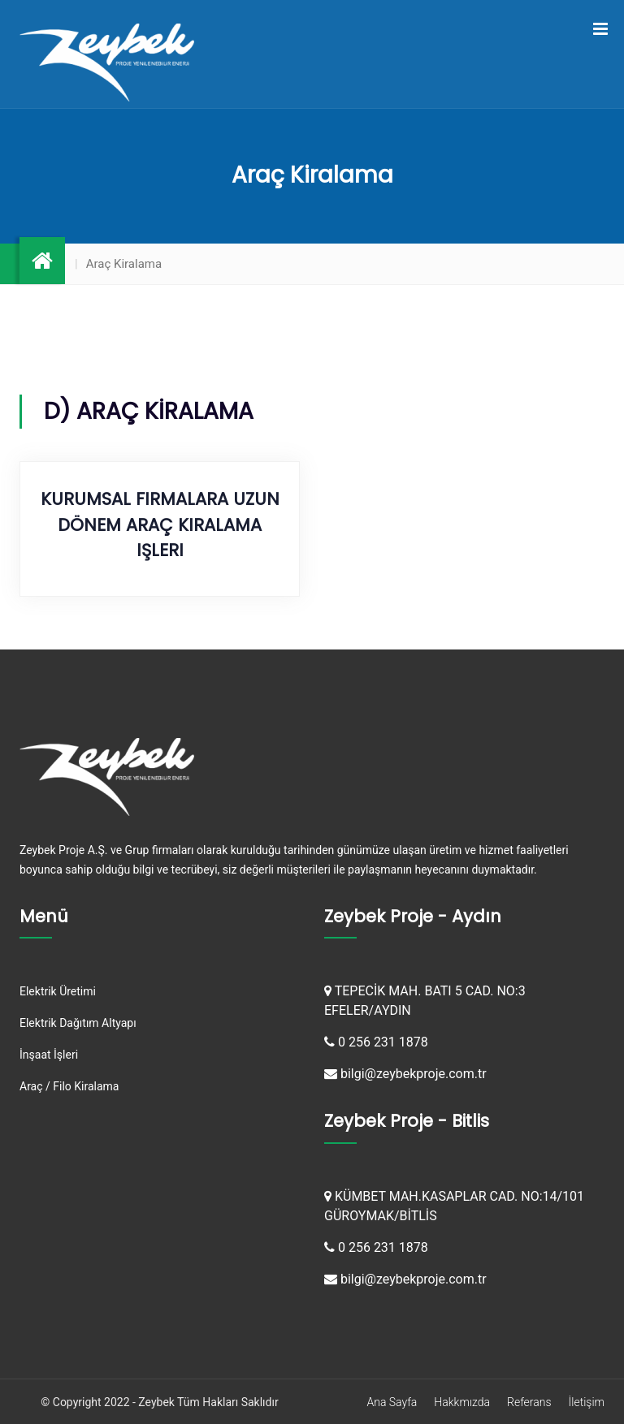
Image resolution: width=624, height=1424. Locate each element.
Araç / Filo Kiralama (69, 1086)
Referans (529, 1402)
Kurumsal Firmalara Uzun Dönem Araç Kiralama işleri (160, 524)
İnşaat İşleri (49, 1054)
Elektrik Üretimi (58, 991)
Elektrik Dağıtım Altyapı (78, 1022)
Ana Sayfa (391, 1402)
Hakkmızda (462, 1402)
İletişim (586, 1402)
